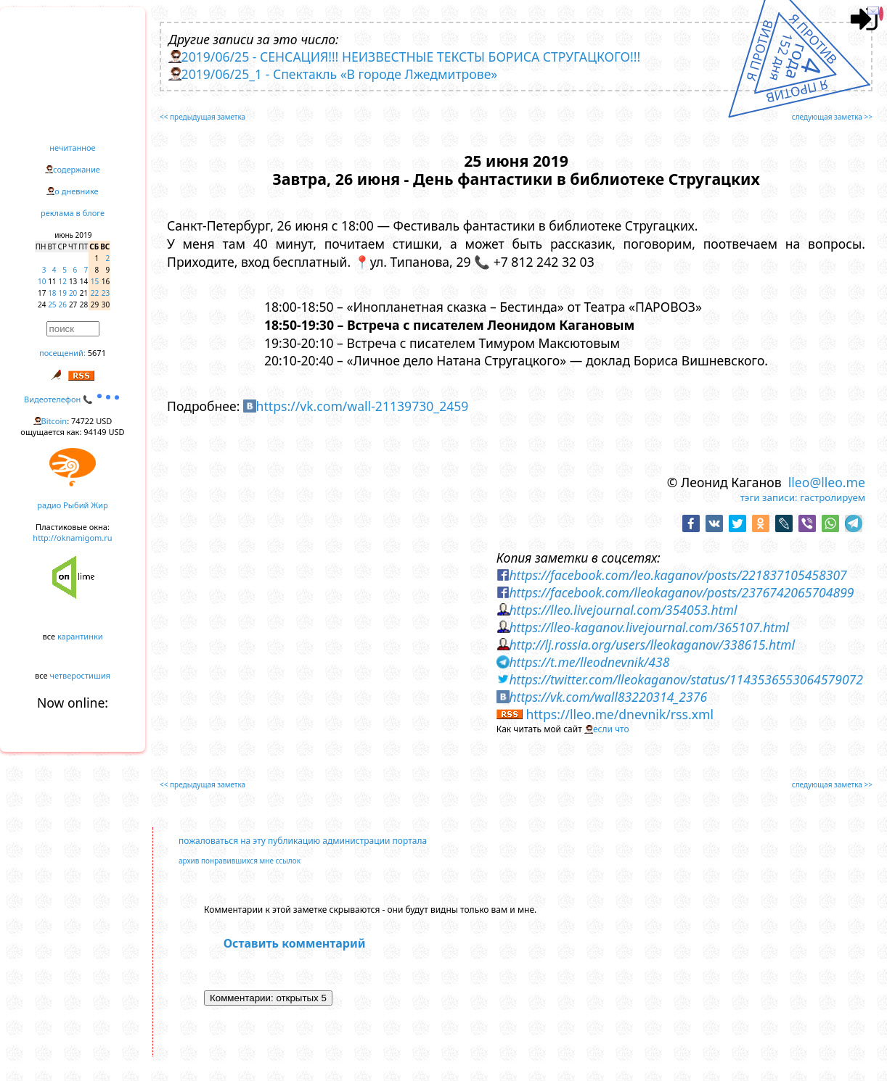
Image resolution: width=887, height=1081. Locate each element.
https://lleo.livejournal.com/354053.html (623, 609)
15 (95, 281)
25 (52, 304)
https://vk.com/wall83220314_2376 (608, 696)
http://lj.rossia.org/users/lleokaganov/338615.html (652, 644)
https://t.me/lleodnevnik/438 (589, 662)
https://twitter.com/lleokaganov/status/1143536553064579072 (686, 679)
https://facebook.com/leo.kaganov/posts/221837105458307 (677, 575)
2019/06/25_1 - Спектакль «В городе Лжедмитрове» (339, 74)
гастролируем (832, 497)
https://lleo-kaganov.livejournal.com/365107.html (649, 627)
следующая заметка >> (832, 117)
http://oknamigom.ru (72, 537)
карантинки (80, 636)
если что (611, 729)
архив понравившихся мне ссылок (240, 861)
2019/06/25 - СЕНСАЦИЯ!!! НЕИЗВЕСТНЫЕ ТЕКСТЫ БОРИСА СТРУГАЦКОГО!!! (411, 56)
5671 (97, 352)
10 (42, 281)
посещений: (62, 352)
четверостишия (80, 675)
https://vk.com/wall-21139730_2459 (362, 406)
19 (63, 293)
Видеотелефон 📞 (72, 399)
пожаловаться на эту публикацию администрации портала (303, 840)
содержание (76, 169)
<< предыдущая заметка (202, 117)
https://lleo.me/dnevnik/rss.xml (620, 714)
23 (106, 293)
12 (63, 281)
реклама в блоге (73, 212)
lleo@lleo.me (826, 482)
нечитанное (72, 147)
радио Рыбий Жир (72, 505)
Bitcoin (54, 420)
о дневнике (76, 191)
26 (63, 304)
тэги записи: (769, 497)
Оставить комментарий (295, 943)
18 (52, 293)
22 (95, 293)
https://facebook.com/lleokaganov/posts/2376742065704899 (681, 592)
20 (73, 293)
